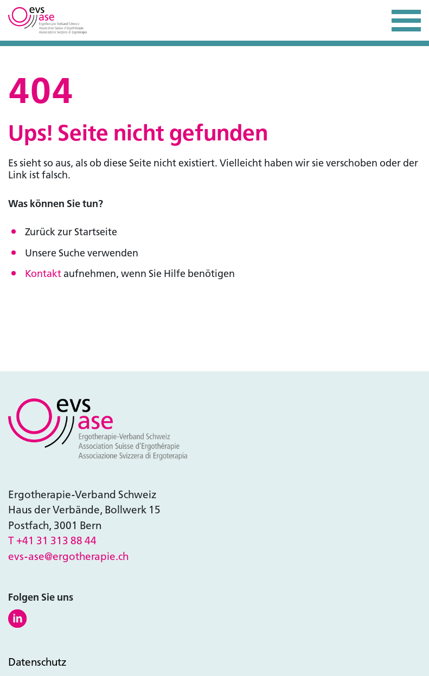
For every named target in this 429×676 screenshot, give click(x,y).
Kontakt (43, 274)
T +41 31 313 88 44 (52, 541)
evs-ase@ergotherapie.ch (68, 556)
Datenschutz (37, 662)
